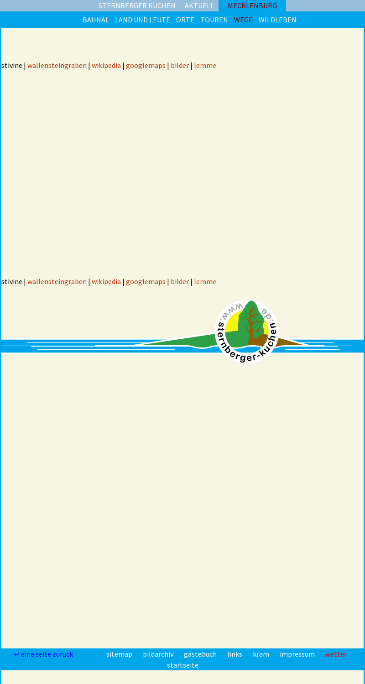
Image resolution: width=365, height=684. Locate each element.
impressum (298, 653)
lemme (205, 65)
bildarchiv (159, 653)
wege (243, 19)
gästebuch (201, 653)
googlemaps (146, 65)
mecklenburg (252, 5)
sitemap (120, 653)
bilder (180, 65)
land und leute (142, 19)
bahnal (96, 19)
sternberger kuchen (137, 5)
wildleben (278, 19)
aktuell (199, 5)
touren (214, 19)
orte (185, 19)
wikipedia (106, 65)
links (235, 653)
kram (262, 653)
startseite (182, 664)
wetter (336, 653)
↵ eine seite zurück (44, 653)
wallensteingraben (57, 65)
